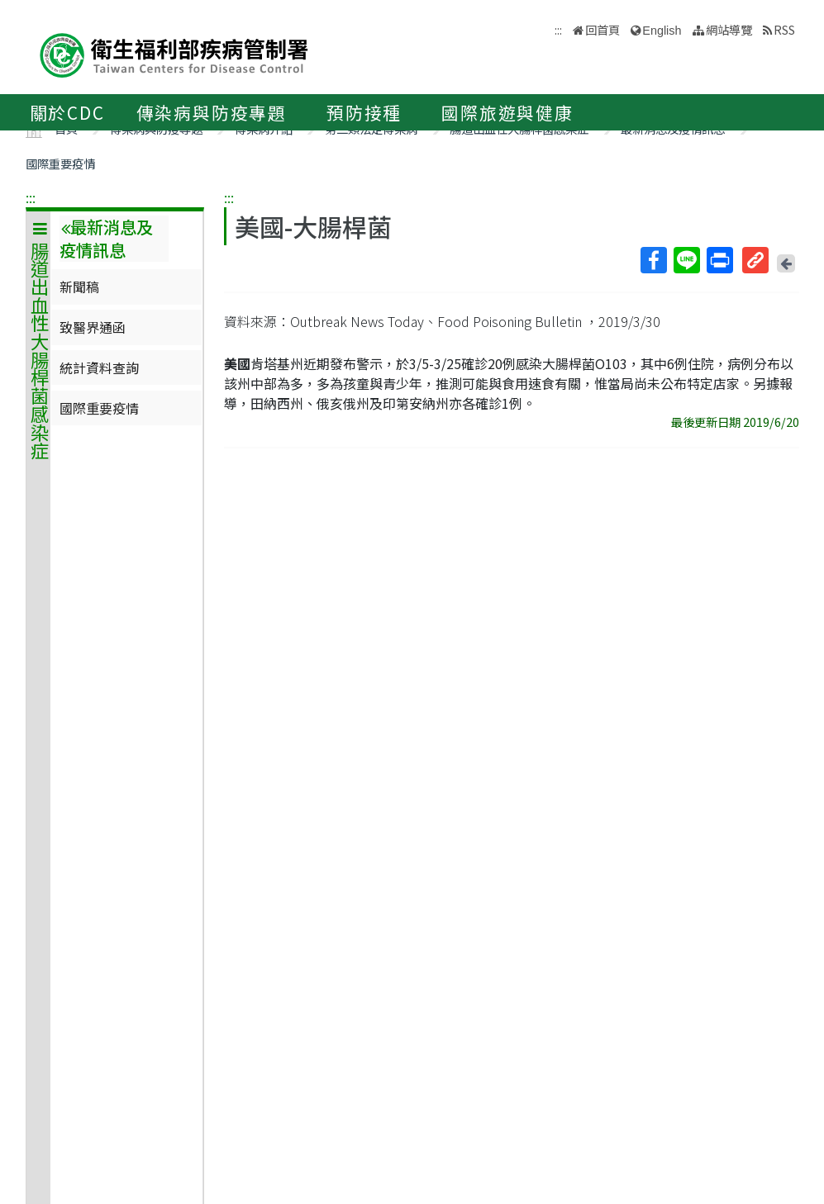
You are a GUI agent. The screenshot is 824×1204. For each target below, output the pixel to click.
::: (31, 197)
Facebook (653, 260)
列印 (719, 260)
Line (686, 260)
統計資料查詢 (99, 367)
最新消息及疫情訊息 (106, 239)
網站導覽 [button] (729, 29)
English (661, 30)
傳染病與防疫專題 (211, 112)
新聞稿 (79, 286)
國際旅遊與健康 (507, 112)
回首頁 (602, 29)
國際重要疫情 (60, 163)
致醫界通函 (93, 327)
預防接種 (364, 112)
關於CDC (67, 112)
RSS (784, 29)
